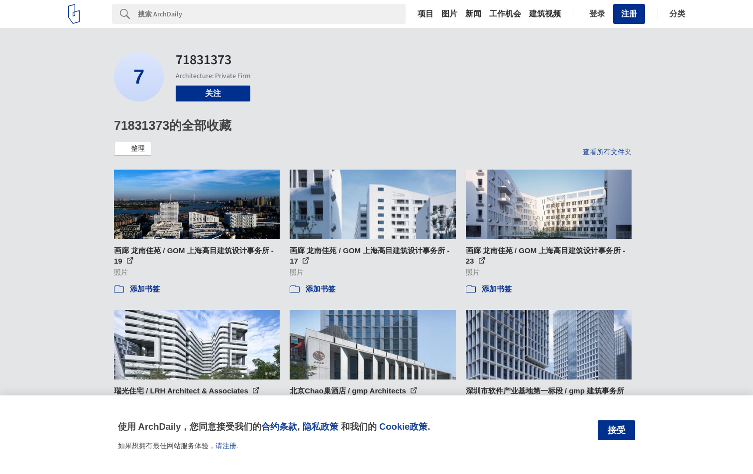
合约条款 (279, 426)
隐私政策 (320, 426)
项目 (425, 14)
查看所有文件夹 (607, 151)
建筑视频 (545, 14)
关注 (213, 93)
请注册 (225, 446)
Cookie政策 (403, 426)
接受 (617, 430)
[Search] (272, 14)
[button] (132, 149)
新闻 (473, 14)
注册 (629, 13)
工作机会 (505, 14)
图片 (449, 14)
